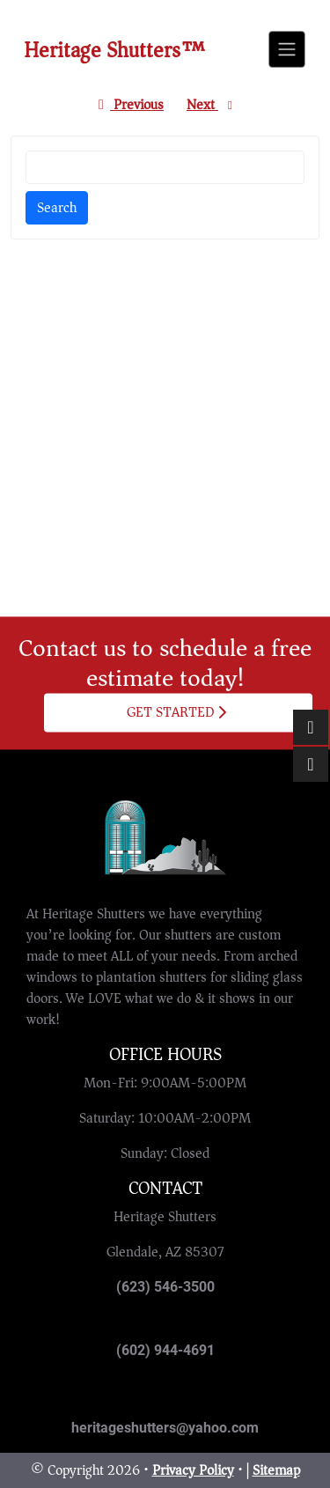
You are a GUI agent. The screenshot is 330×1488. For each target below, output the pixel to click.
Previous (128, 104)
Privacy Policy (193, 1470)
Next (212, 104)
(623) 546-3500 (165, 1286)
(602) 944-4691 (165, 1350)
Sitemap (276, 1470)
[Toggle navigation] (286, 49)
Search (57, 207)
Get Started (177, 712)
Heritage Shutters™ (115, 50)
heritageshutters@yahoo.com (165, 1427)
